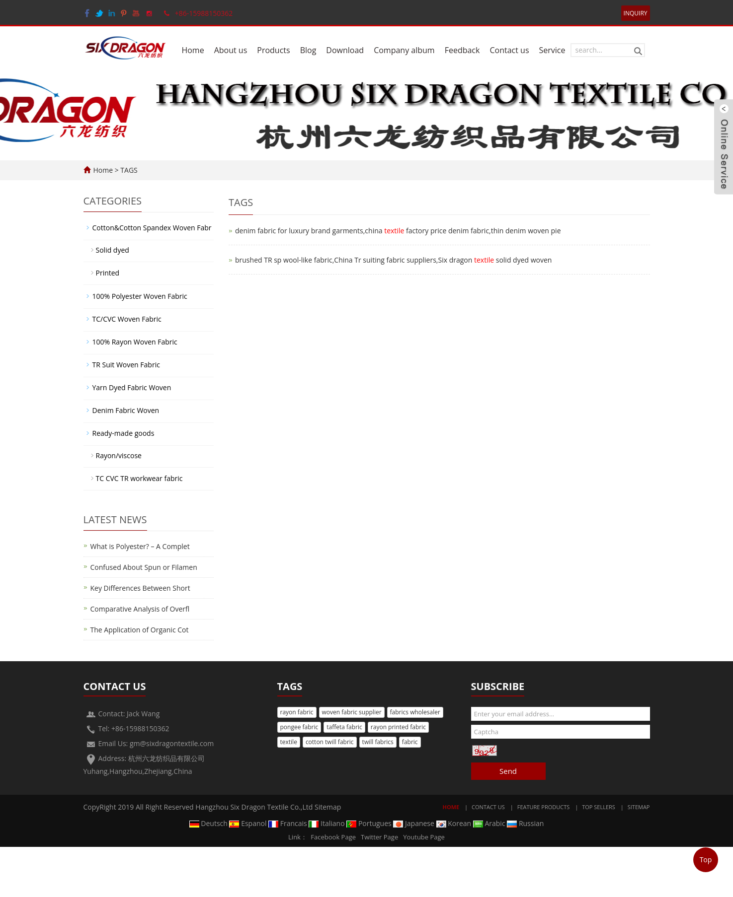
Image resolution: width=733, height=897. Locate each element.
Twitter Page (379, 836)
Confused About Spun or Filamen (143, 567)
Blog (308, 50)
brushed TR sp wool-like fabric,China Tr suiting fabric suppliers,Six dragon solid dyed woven (393, 260)
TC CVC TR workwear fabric (139, 478)
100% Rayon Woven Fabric (134, 341)
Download (345, 50)
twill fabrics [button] (378, 742)
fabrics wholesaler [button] (415, 712)
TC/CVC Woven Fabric (127, 319)
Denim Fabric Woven (126, 410)
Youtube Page (424, 836)
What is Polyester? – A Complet (140, 546)
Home (192, 50)
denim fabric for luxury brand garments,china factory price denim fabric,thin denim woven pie (398, 230)
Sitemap (328, 807)
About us (230, 50)
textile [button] (288, 742)
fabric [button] (410, 742)
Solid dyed (112, 250)
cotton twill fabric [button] (330, 742)
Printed (108, 272)
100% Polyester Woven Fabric (139, 296)
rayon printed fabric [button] (398, 727)
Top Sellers (598, 807)
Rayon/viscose (119, 455)
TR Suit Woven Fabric (126, 364)
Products (273, 50)
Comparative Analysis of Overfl (140, 609)
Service (552, 50)
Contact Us (488, 807)
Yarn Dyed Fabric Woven (131, 387)
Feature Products (543, 807)
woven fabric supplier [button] (352, 712)
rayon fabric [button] (297, 712)
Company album (404, 50)
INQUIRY (636, 13)
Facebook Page (333, 836)
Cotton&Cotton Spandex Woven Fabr (152, 227)
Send (508, 771)
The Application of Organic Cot (139, 629)
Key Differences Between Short (140, 588)
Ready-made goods (123, 433)
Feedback (462, 50)
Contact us (509, 50)
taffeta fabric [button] (344, 727)
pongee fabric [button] (299, 727)
